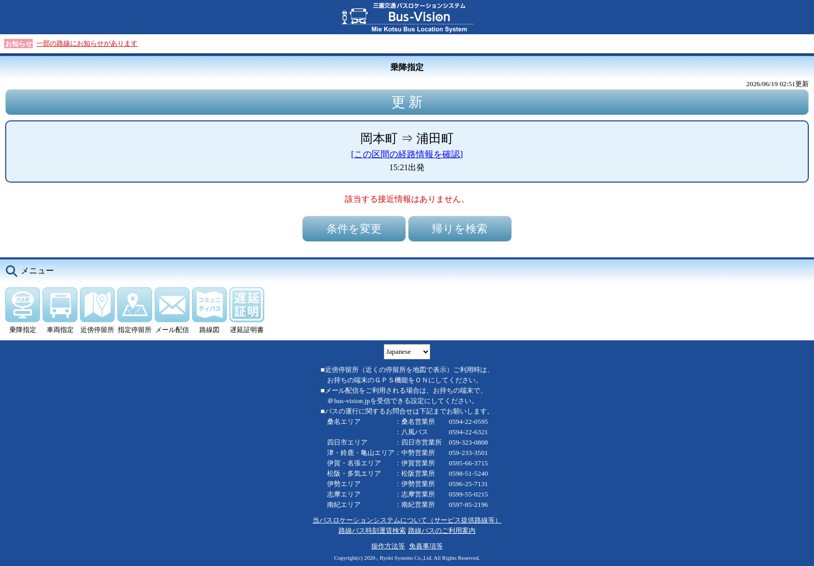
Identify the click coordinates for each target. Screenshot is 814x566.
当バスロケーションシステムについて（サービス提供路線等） (407, 520)
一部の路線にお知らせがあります (87, 43)
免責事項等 (426, 546)
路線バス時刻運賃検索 (372, 530)
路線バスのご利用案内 (442, 530)
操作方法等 (388, 546)
